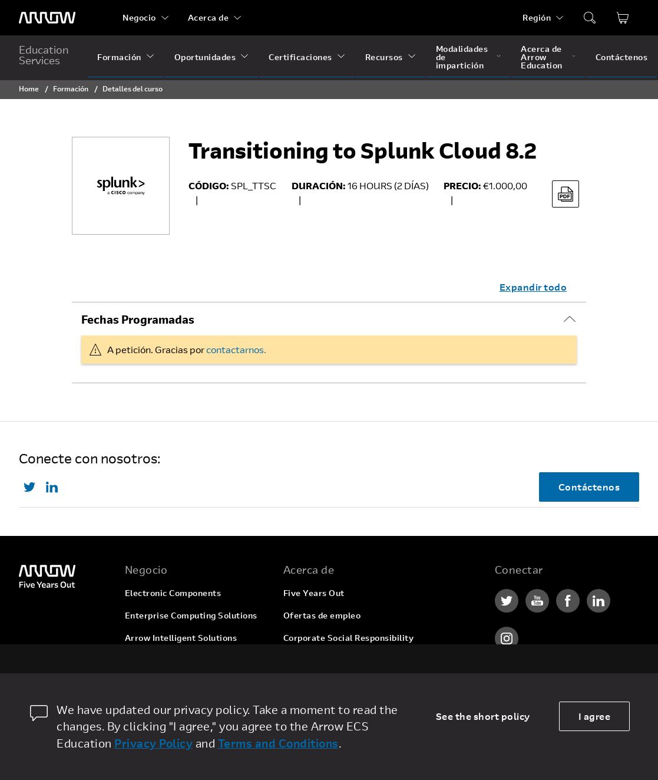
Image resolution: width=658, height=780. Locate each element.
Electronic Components (173, 592)
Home (29, 88)
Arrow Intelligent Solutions (181, 637)
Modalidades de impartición (462, 57)
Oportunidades (205, 56)
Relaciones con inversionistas (344, 660)
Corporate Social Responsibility (348, 637)
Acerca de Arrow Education (542, 57)
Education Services (44, 54)
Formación (119, 56)
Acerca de (208, 17)
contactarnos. (236, 349)
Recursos (384, 56)
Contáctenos (622, 56)
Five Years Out (314, 592)
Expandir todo (533, 287)
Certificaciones (300, 56)
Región (537, 17)
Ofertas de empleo (322, 615)
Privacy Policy (153, 743)
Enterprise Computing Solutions (191, 615)
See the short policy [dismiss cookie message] (483, 716)
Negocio (139, 17)
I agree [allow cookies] (594, 716)
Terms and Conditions (278, 743)
